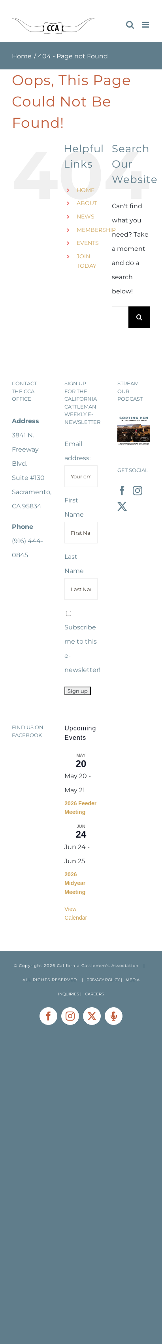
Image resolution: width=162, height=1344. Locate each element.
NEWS (85, 216)
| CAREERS (92, 994)
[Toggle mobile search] (130, 25)
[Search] (139, 317)
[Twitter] (122, 506)
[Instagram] (137, 490)
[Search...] (120, 317)
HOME (85, 190)
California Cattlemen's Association (98, 965)
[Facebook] (122, 490)
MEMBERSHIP (96, 229)
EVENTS (88, 242)
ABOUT (87, 203)
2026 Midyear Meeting (74, 883)
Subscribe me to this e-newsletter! (82, 642)
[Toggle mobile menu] (146, 25)
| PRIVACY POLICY (101, 979)
